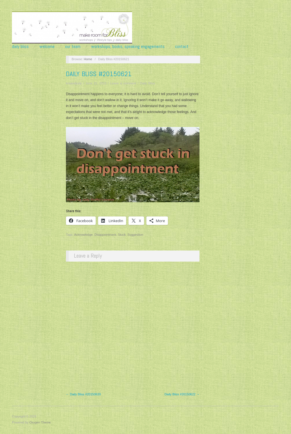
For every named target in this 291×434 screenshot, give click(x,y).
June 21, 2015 (96, 83)
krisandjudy (74, 83)
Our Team (72, 46)
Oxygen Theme (40, 422)
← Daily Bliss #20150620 (83, 394)
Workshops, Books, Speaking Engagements (128, 46)
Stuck (122, 234)
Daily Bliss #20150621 (99, 73)
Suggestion (135, 234)
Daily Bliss (20, 46)
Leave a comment (123, 83)
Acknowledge (83, 234)
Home (88, 59)
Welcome (47, 46)
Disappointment (105, 234)
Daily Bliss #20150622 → (182, 394)
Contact (181, 46)
